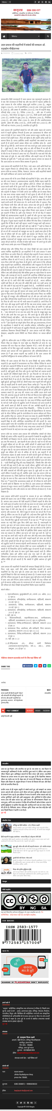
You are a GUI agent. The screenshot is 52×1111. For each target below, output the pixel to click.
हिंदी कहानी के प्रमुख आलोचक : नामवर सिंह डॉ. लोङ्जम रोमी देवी (21, 838)
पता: (3, 1073)
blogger (30, 712)
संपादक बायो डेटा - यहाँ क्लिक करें (26, 1059)
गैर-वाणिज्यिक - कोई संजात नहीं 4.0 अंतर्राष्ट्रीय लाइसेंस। (22, 915)
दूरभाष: (4, 1085)
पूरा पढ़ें (3, 814)
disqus (37, 712)
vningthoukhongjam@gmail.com (28, 1054)
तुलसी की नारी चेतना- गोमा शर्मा (22, 859)
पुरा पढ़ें (4, 1025)
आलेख (29, 54)
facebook (46, 712)
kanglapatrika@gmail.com (23, 1091)
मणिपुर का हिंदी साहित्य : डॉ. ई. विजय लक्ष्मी (26, 826)
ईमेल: (4, 1091)
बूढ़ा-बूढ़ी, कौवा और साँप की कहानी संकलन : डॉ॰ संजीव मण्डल (32, 847)
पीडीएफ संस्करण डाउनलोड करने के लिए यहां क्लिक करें (21, 659)
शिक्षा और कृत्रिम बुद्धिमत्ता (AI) (22, 870)
